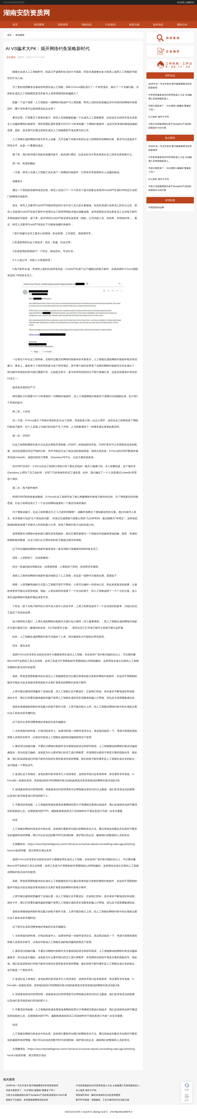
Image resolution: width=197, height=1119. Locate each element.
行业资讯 (110, 24)
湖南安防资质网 (26, 13)
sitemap (96, 1112)
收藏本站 (190, 2)
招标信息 (87, 24)
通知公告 (182, 24)
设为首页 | (181, 2)
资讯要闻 (39, 24)
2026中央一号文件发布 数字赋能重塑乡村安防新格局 (32, 1085)
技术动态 (158, 24)
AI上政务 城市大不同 (86, 1090)
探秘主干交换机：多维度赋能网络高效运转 (27, 1099)
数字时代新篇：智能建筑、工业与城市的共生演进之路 (102, 1099)
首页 (15, 24)
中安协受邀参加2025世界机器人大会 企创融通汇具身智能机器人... (108, 1085)
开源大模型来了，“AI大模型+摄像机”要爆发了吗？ (30, 1090)
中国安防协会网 (156, 207)
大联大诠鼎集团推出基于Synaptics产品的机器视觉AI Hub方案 (36, 1095)
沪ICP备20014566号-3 (121, 1112)
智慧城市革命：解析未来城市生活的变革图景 (98, 1095)
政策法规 (134, 24)
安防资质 (63, 24)
